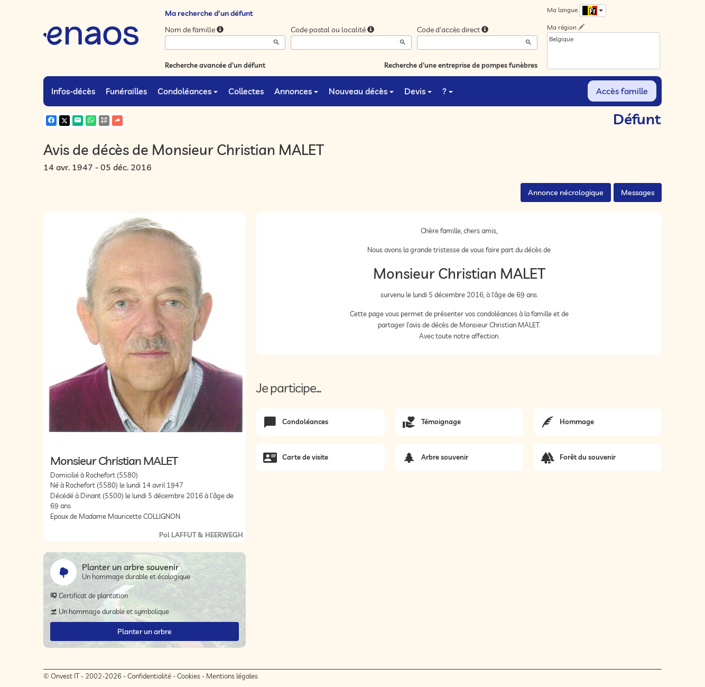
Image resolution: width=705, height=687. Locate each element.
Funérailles (126, 91)
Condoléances (187, 91)
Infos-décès (73, 91)
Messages (637, 192)
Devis (418, 91)
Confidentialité (149, 676)
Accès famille (622, 91)
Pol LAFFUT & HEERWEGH (201, 534)
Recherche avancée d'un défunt (215, 65)
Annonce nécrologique (566, 192)
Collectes (246, 91)
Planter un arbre (144, 631)
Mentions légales (232, 676)
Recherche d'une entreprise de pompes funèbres (460, 65)
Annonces (296, 91)
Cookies (188, 676)
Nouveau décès (361, 91)
